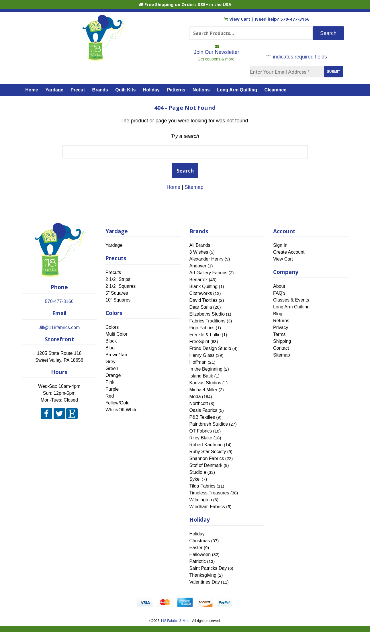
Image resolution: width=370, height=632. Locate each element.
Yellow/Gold (117, 402)
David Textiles (203, 300)
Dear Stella (200, 307)
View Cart (238, 19)
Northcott (198, 403)
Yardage (54, 89)
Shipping (282, 341)
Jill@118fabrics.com (59, 327)
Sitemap (194, 187)
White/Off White (121, 409)
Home (31, 89)
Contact (281, 348)
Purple (112, 389)
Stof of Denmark (206, 465)
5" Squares (116, 293)
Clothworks (200, 293)
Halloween (200, 554)
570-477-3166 (295, 19)
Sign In (280, 245)
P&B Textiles (202, 417)
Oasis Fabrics (203, 410)
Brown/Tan (116, 354)
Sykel (195, 479)
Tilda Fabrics (202, 486)
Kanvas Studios (205, 382)
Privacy (280, 327)
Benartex (198, 279)
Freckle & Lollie (205, 334)
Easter (196, 547)
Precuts (113, 272)
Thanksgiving (202, 575)
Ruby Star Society (207, 451)
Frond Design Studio (210, 348)
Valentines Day (204, 582)
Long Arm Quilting (237, 89)
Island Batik (201, 375)
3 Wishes (198, 252)
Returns (281, 320)
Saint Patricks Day (208, 568)
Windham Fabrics (207, 506)
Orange (113, 375)
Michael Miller (203, 389)
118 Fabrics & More (175, 621)
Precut (78, 89)
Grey (110, 361)
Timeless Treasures (209, 492)
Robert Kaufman (206, 444)
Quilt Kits (125, 89)
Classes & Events (291, 300)
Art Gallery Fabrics (208, 272)
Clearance (276, 89)
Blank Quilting (203, 286)
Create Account (288, 252)
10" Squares (118, 300)
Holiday (151, 89)
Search (185, 170)
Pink (109, 382)
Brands (100, 89)
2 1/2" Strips (117, 279)
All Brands (199, 245)
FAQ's (279, 293)
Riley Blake (200, 437)
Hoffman (198, 362)
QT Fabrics (200, 430)
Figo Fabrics (202, 327)
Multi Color (116, 334)
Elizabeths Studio (207, 314)
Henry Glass (202, 355)
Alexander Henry (206, 259)
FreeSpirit (199, 341)
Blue (110, 347)
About (279, 286)
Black (111, 340)
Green (111, 368)
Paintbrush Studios (208, 424)
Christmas (199, 540)
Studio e (197, 472)
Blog (277, 313)
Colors (112, 327)
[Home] (103, 58)
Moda (195, 396)
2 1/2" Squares (120, 286)
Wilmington (200, 499)
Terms (279, 334)
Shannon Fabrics (206, 458)
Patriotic (197, 561)
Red (109, 396)
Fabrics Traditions (207, 320)
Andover (198, 265)
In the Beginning (206, 369)
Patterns (176, 89)
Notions (201, 89)
